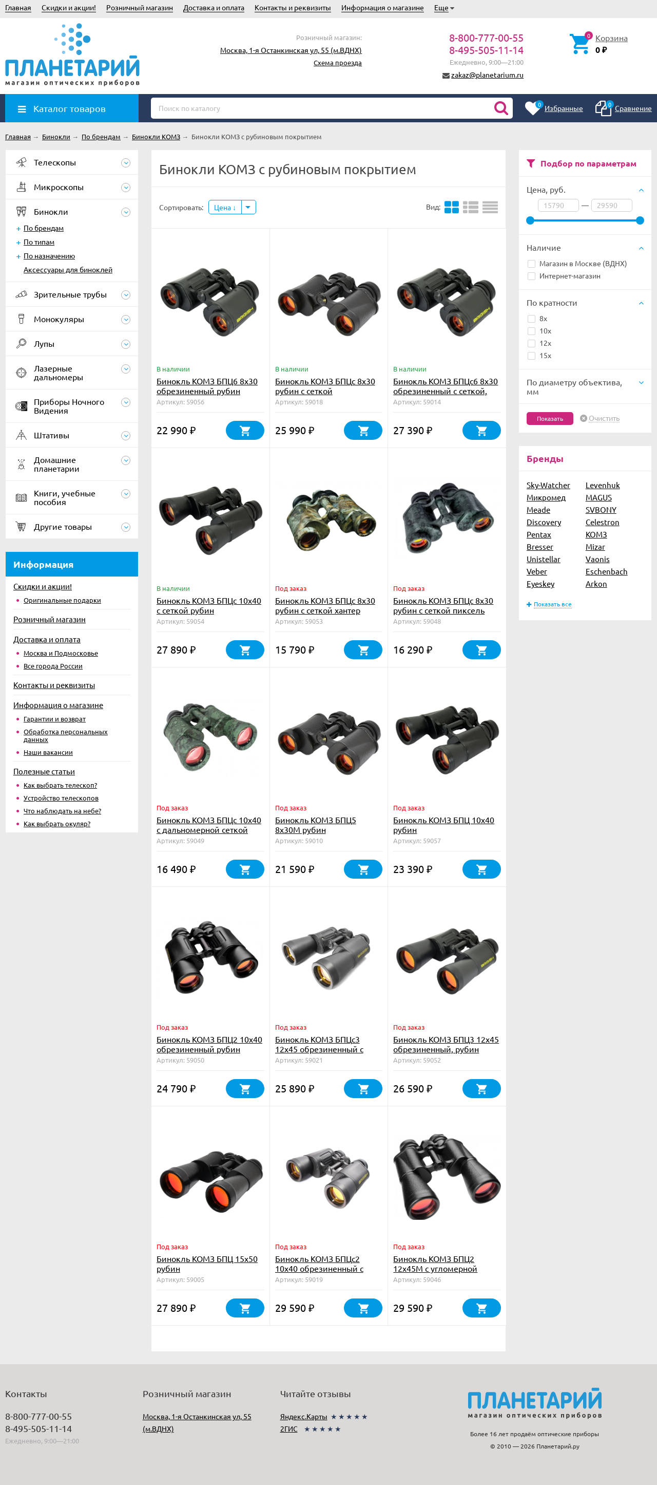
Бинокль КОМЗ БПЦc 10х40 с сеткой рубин (209, 605)
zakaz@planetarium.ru (487, 74)
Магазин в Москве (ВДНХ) (577, 263)
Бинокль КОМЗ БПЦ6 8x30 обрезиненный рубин (207, 386)
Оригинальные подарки (62, 600)
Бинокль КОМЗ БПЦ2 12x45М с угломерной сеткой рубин (435, 1268)
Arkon (596, 583)
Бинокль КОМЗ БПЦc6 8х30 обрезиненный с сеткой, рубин (445, 390)
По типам (39, 241)
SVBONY (601, 509)
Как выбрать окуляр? (57, 823)
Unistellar (544, 559)
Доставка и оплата (213, 7)
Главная (18, 7)
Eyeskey (540, 583)
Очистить (604, 418)
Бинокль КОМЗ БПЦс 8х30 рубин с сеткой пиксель (443, 605)
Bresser (540, 546)
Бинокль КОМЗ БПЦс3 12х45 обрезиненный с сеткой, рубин (319, 1049)
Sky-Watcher (548, 485)
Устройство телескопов (61, 797)
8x (537, 318)
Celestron (603, 522)
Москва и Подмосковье (61, 652)
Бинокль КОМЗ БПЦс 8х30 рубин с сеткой (325, 386)
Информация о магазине (382, 7)
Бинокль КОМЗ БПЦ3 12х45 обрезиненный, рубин (446, 1044)
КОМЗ (596, 534)
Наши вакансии (48, 752)
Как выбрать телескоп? (60, 785)
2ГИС (289, 1428)
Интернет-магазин (564, 275)
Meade (538, 509)
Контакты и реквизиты (293, 7)
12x (539, 342)
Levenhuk (603, 485)
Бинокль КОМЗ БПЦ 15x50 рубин (207, 1263)
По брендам (44, 227)
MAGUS (599, 497)
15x (539, 355)
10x (539, 330)
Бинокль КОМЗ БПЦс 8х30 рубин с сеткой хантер (325, 605)
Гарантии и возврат (55, 718)
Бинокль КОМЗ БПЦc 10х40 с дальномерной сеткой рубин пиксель (209, 829)
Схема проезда (338, 62)
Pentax (539, 534)
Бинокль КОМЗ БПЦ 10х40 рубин (443, 824)
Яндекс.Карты (303, 1416)
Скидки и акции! (69, 7)
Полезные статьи (44, 771)
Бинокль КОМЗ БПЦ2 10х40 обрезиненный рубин (209, 1044)
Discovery (544, 522)
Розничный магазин (139, 7)
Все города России (53, 665)
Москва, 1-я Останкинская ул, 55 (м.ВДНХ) (291, 49)
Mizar (595, 546)
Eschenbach (607, 571)
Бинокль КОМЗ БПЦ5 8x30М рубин (315, 824)
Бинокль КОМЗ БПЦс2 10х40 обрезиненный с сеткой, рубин (319, 1268)
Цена (225, 207)
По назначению (49, 255)
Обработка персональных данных (66, 735)
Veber (537, 571)
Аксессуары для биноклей (68, 269)
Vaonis (598, 559)
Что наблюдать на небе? (62, 810)
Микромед (546, 497)
